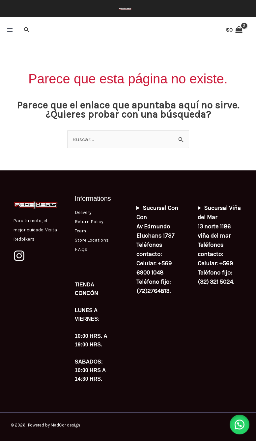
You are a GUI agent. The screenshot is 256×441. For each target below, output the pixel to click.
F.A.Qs (81, 249)
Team (80, 231)
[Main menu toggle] (10, 30)
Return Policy (89, 221)
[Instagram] (19, 256)
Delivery (83, 212)
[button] (27, 30)
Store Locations (92, 240)
